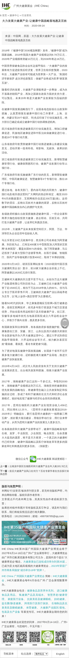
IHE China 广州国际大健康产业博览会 (23, 576)
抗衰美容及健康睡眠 (39, 599)
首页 (4, 15)
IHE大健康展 (40, 458)
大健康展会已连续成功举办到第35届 (44, 561)
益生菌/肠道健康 (11, 603)
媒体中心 (14, 15)
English (60, 653)
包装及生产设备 (11, 611)
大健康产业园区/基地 (52, 607)
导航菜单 (9, 653)
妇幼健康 (59, 599)
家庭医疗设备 (16, 599)
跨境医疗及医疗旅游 (36, 603)
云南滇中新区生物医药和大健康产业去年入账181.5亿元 (38, 466)
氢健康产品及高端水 (31, 594)
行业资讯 (26, 15)
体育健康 (31, 607)
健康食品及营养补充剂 (40, 590)
